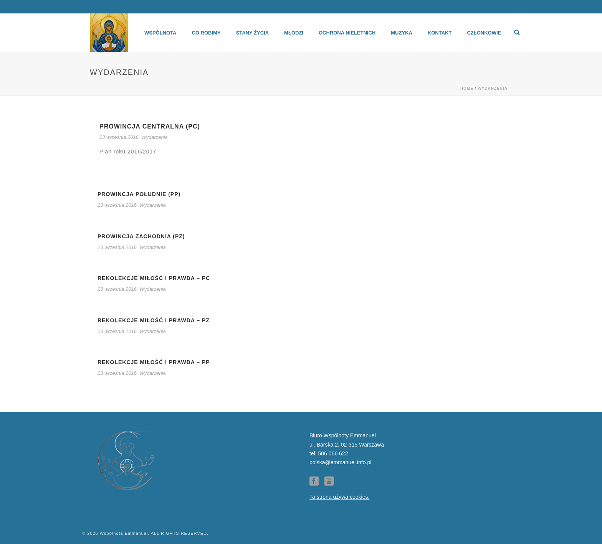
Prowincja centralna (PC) (149, 126)
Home (466, 88)
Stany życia (252, 33)
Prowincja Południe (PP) (139, 194)
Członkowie (484, 33)
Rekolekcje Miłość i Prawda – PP (154, 362)
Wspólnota (160, 33)
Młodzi (293, 33)
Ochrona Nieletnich (347, 33)
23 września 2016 (119, 137)
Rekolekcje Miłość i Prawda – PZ (154, 320)
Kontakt (440, 33)
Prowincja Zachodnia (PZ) (141, 236)
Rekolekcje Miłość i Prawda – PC (154, 278)
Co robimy (206, 33)
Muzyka (401, 33)
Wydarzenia (493, 88)
